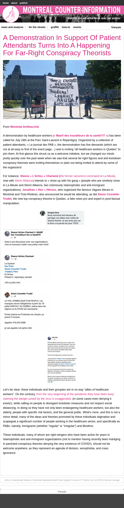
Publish (24, 3)
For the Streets (38, 28)
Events (77, 27)
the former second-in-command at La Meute (87, 176)
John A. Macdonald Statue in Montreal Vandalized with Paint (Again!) (36, 480)
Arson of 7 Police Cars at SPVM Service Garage (97, 480)
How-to (66, 27)
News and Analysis (13, 28)
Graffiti (55, 27)
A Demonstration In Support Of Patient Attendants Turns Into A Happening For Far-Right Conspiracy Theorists (62, 45)
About (14, 3)
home (6, 3)
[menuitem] (116, 27)
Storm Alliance (24, 180)
